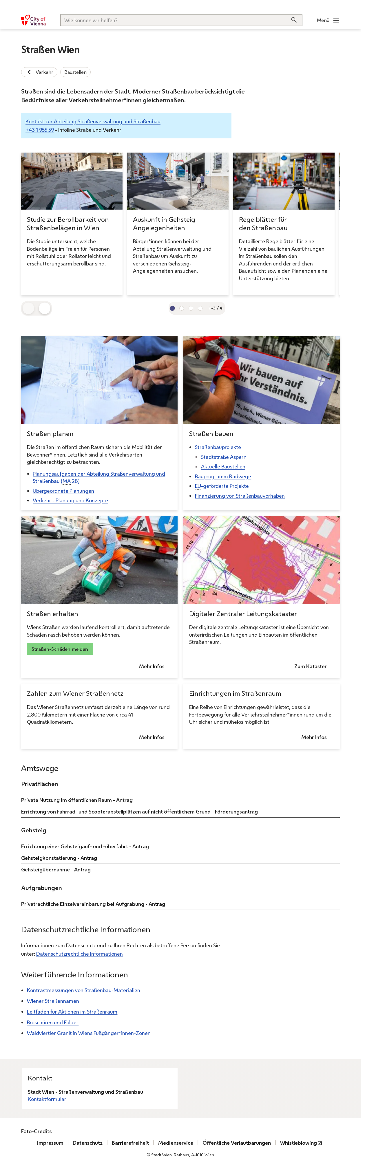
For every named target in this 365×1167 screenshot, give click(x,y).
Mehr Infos (152, 666)
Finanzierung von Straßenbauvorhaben (240, 495)
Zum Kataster (310, 666)
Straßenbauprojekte (218, 447)
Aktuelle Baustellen (223, 466)
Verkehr (39, 72)
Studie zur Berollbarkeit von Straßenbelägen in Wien (68, 223)
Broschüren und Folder (53, 1022)
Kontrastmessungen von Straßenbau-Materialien (83, 990)
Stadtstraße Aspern (223, 456)
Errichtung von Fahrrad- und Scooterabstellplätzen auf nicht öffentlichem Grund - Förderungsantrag (139, 811)
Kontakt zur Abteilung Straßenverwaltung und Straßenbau (92, 121)
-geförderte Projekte (222, 486)
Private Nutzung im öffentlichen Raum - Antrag (77, 799)
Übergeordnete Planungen (63, 490)
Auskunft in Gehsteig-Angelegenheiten (165, 223)
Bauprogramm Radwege (223, 476)
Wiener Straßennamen (53, 1000)
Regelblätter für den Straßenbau (263, 223)
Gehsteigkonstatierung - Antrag (59, 857)
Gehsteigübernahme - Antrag (56, 869)
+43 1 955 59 (39, 129)
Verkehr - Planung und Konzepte (70, 500)
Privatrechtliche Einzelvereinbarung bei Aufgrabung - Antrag (93, 903)
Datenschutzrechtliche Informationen (79, 953)
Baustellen (75, 72)
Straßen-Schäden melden (60, 649)
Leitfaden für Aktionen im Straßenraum (72, 1011)
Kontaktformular (47, 1098)
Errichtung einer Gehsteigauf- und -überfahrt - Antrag (85, 845)
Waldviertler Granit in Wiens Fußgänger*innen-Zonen (89, 1032)
